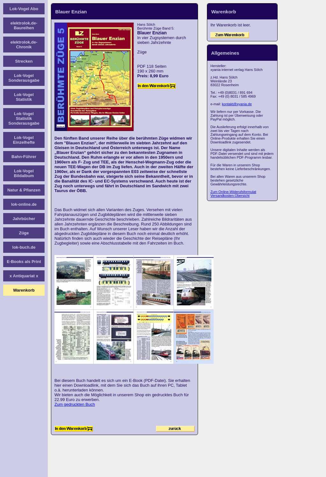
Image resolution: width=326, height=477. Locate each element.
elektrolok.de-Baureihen (24, 25)
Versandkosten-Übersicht (230, 195)
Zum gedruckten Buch (74, 404)
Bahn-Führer (23, 156)
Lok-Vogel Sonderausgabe (23, 78)
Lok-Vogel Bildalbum (24, 173)
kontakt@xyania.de (237, 104)
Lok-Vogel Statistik (24, 97)
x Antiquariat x (24, 275)
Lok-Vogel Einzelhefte (24, 140)
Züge (24, 233)
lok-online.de (24, 204)
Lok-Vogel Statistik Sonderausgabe (23, 118)
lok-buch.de (24, 247)
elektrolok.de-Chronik (24, 44)
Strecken (24, 61)
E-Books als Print (24, 261)
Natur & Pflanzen (23, 190)
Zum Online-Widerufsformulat (233, 192)
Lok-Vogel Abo (24, 8)
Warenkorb (23, 290)
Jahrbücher (24, 218)
